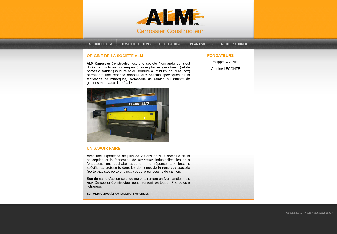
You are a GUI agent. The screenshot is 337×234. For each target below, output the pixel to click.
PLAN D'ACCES (201, 44)
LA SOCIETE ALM (99, 44)
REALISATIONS (170, 44)
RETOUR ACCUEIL (234, 44)
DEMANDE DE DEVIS (136, 44)
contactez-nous (322, 212)
